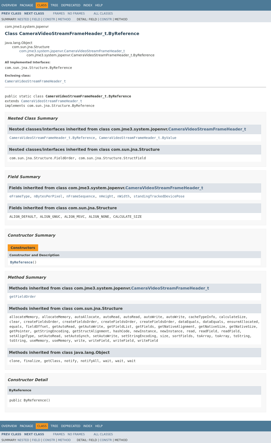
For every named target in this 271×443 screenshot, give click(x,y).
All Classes (103, 13)
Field (36, 19)
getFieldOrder (22, 296)
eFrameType (19, 196)
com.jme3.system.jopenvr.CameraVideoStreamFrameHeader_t (72, 51)
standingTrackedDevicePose (159, 196)
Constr (49, 19)
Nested (23, 19)
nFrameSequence (80, 196)
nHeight (106, 196)
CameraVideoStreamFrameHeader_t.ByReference (52, 138)
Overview (9, 5)
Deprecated (70, 5)
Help (99, 5)
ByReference (21, 262)
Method (64, 19)
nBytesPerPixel (48, 196)
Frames (59, 13)
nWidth (123, 196)
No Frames (76, 13)
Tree (54, 5)
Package (26, 5)
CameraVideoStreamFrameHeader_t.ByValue (137, 138)
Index (88, 5)
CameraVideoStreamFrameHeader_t (35, 81)
